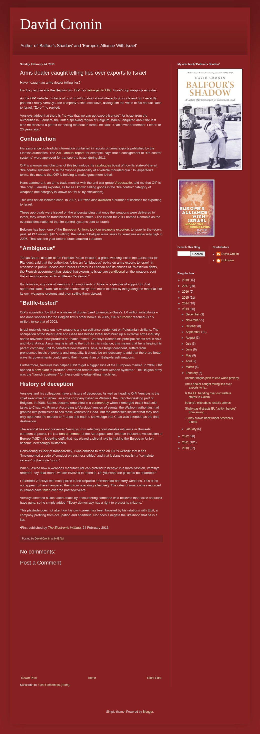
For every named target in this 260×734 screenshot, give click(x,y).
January (191, 429)
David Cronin (61, 24)
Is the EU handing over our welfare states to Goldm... (208, 395)
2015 (186, 297)
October (191, 326)
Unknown (228, 260)
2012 (186, 436)
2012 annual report (70, 153)
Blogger (148, 711)
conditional (117, 271)
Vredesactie (123, 183)
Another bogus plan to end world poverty (212, 378)
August (191, 337)
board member (70, 434)
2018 (186, 280)
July (189, 343)
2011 (186, 442)
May (189, 355)
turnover (126, 317)
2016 (186, 291)
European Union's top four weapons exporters (96, 229)
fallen (46, 490)
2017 (186, 286)
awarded (104, 200)
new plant (42, 370)
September (193, 332)
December (193, 314)
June (189, 349)
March (190, 367)
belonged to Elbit (99, 90)
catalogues (103, 165)
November (193, 320)
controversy (100, 403)
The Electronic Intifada (64, 527)
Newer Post (29, 678)
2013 (186, 309)
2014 (186, 303)
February (192, 373)
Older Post (154, 678)
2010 (186, 448)
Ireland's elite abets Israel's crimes (208, 403)
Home (92, 678)
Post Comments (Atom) (54, 685)
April (189, 361)
